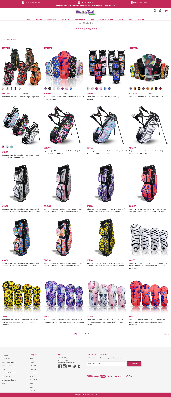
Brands (141, 19)
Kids (93, 19)
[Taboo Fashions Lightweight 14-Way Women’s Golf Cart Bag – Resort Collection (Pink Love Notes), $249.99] (64, 183)
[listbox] (13, 39)
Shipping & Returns (9, 373)
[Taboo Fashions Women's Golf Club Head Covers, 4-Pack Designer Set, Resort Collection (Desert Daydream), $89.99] (149, 294)
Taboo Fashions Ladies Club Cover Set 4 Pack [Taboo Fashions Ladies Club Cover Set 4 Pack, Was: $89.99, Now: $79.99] (146, 97)
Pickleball (52, 19)
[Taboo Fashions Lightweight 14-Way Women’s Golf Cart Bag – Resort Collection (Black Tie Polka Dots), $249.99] (21, 183)
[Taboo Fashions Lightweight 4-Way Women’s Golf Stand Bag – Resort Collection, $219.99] (21, 125)
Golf (30, 19)
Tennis (40, 19)
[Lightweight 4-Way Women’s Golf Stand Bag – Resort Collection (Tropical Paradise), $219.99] (64, 125)
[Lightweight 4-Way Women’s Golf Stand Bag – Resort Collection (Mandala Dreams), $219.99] (107, 125)
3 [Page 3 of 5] (82, 334)
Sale (132, 19)
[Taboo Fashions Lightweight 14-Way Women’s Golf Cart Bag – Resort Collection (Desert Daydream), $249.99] (149, 183)
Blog (3, 369)
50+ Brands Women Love (87, 2)
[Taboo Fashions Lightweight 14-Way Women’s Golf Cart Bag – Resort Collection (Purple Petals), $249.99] (107, 183)
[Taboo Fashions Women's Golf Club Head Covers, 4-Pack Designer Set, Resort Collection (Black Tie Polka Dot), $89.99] (149, 237)
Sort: (4, 39)
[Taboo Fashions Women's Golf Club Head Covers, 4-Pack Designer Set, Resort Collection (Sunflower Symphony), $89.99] (21, 294)
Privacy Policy (6, 376)
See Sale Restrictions (107, 6)
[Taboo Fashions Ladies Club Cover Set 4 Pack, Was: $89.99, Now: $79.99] (149, 67)
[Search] (154, 11)
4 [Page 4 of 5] (85, 334)
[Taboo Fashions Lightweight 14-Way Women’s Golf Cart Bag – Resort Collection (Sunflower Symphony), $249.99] (107, 237)
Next (166, 334)
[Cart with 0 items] (166, 11)
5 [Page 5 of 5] (88, 334)
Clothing (66, 19)
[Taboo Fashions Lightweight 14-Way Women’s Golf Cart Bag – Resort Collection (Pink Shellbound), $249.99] (64, 237)
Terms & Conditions (9, 380)
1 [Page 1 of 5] (75, 334)
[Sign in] (160, 11)
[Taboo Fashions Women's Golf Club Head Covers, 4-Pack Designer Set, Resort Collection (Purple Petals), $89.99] (64, 294)
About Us (5, 355)
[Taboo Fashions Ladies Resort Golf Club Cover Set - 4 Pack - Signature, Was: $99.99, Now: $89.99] (64, 67)
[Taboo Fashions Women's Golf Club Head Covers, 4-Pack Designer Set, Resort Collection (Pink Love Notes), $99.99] (107, 294)
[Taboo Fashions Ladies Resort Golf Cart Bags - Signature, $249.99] (107, 67)
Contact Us (6, 359)
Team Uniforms (7, 366)
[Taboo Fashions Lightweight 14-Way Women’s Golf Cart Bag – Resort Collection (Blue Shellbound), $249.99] (21, 237)
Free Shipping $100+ (141, 2)
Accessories (81, 19)
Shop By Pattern (107, 19)
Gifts (122, 19)
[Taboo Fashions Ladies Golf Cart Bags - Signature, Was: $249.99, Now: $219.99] (21, 67)
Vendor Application (8, 362)
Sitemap (4, 384)
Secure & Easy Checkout (31, 2)
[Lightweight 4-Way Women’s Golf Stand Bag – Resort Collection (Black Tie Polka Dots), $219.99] (149, 125)
